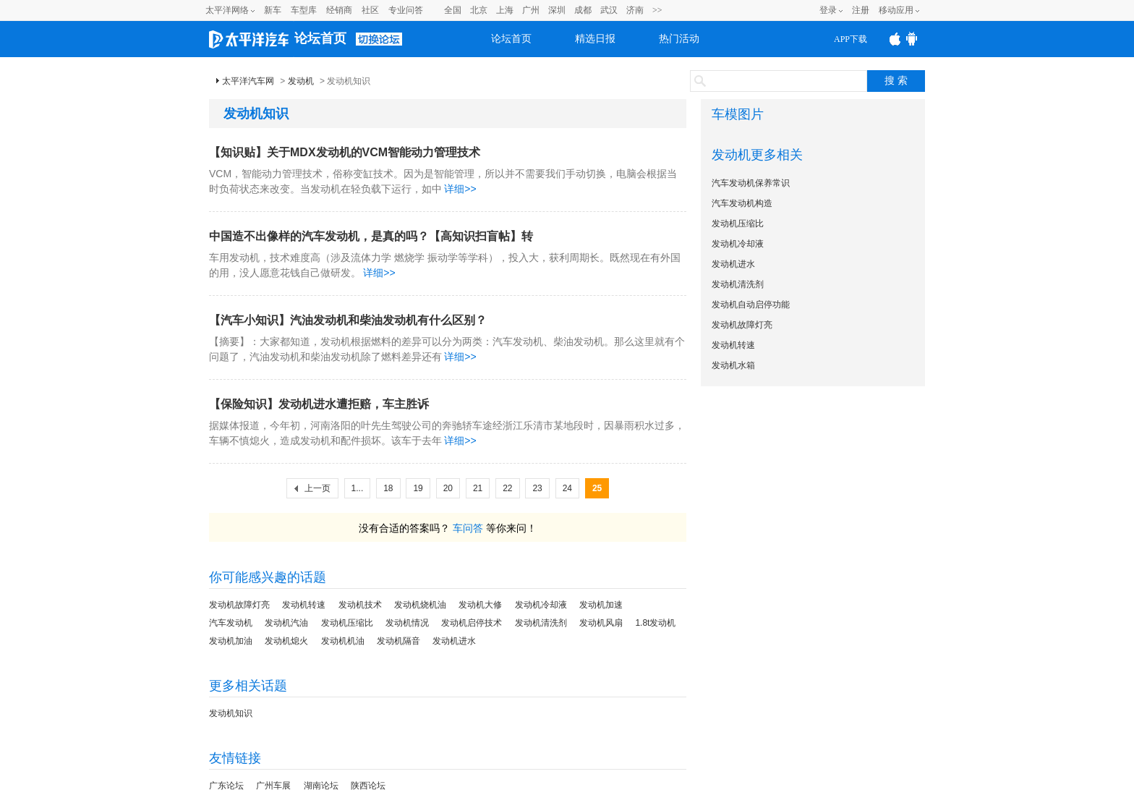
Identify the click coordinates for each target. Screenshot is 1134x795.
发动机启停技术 (471, 623)
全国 (452, 10)
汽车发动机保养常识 (751, 183)
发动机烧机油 (420, 605)
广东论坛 (226, 786)
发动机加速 (601, 605)
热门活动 (679, 38)
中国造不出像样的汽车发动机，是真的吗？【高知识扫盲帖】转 (371, 236)
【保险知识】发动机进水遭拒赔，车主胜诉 (319, 404)
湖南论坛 (321, 786)
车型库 (304, 10)
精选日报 (595, 38)
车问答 (468, 528)
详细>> (460, 189)
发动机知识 (230, 713)
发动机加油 (230, 641)
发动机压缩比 (347, 623)
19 (417, 488)
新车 (272, 10)
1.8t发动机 (655, 623)
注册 (860, 10)
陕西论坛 (368, 786)
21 (477, 488)
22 (507, 488)
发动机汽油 (286, 623)
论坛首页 (320, 38)
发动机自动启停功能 (751, 304)
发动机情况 (407, 623)
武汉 (609, 10)
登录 (828, 10)
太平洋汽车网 (248, 81)
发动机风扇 (601, 623)
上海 (504, 10)
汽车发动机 (230, 623)
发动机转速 (303, 605)
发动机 (301, 81)
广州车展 (273, 786)
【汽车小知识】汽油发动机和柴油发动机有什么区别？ (348, 320)
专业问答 (405, 10)
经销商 (339, 10)
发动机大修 (480, 605)
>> (657, 10)
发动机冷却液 (541, 605)
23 (537, 488)
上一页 (317, 488)
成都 (583, 10)
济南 (635, 10)
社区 (370, 10)
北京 (478, 10)
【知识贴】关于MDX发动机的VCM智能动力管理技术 (344, 152)
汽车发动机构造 (742, 203)
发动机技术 (360, 605)
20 (448, 488)
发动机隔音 (398, 641)
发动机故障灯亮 (239, 605)
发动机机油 (342, 641)
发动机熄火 (286, 641)
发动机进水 (454, 641)
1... (357, 488)
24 (567, 488)
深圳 (557, 10)
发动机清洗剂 (541, 623)
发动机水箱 (733, 365)
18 (388, 488)
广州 (531, 10)
